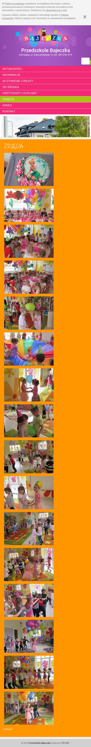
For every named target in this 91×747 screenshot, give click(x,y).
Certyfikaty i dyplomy (19, 93)
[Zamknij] (85, 17)
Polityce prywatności (15, 3)
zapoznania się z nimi (56, 10)
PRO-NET (65, 743)
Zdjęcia (8, 99)
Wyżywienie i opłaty (17, 80)
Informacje (11, 74)
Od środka (10, 87)
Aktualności (12, 68)
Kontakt (8, 111)
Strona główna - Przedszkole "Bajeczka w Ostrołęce (45, 36)
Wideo (7, 105)
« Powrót (7, 729)
